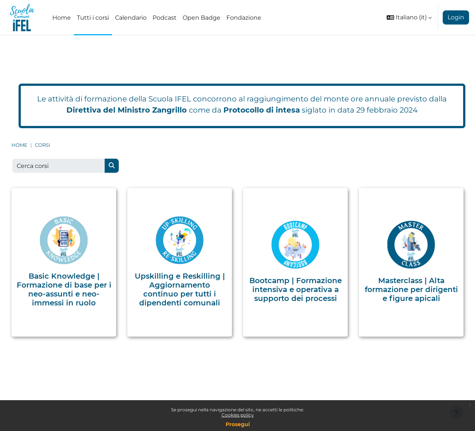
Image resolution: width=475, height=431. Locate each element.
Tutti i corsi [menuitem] (93, 17)
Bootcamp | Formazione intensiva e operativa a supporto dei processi (295, 289)
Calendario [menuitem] (131, 17)
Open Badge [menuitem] (201, 17)
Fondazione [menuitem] (243, 17)
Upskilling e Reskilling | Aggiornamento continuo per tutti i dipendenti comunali (180, 289)
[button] (409, 17)
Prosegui (238, 424)
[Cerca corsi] (58, 166)
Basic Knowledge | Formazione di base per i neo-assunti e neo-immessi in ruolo (64, 289)
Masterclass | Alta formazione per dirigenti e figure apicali (411, 289)
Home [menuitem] (61, 17)
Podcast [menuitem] (165, 17)
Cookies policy (238, 415)
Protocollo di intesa (261, 110)
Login (456, 17)
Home (19, 145)
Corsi (42, 145)
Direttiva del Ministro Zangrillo (126, 110)
